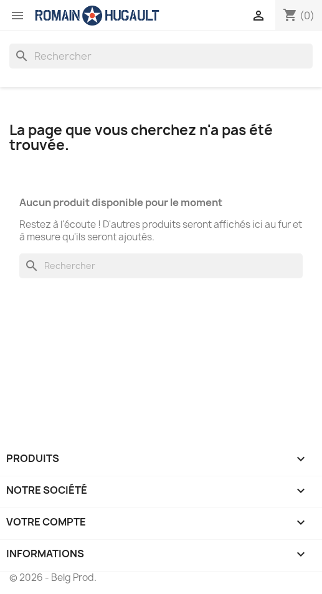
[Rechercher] (161, 56)
